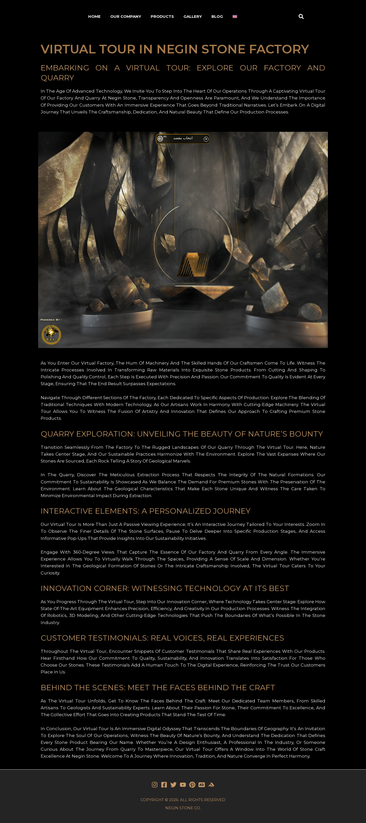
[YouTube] (183, 785)
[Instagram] (154, 785)
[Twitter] (173, 785)
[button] (301, 16)
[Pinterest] (192, 785)
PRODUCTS (162, 16)
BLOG (217, 16)
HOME (94, 16)
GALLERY (193, 16)
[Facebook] (164, 785)
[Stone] (202, 785)
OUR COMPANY (125, 16)
